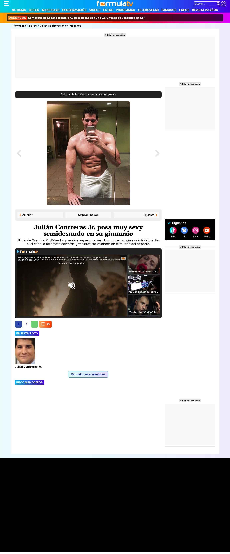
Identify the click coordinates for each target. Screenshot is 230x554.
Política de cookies (74, 513)
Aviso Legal (30, 513)
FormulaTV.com (13, 519)
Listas (53, 482)
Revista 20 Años (205, 10)
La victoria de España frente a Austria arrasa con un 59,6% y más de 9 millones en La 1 (76, 18)
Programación (74, 10)
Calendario (56, 478)
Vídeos (94, 10)
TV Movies (55, 485)
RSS (140, 513)
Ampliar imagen (88, 215)
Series (34, 10)
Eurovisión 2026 (147, 484)
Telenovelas (148, 10)
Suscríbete (189, 486)
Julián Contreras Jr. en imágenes (60, 25)
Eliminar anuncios (116, 34)
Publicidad (116, 513)
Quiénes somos (13, 513)
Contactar (130, 513)
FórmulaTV (19, 25)
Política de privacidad (50, 513)
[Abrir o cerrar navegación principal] (6, 3)
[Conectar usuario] (223, 3)
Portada (12, 474)
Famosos (169, 10)
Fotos (108, 10)
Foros (184, 10)
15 (48, 324)
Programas (125, 10)
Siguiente (148, 215)
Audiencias (51, 10)
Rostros (187, 474)
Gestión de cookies (98, 513)
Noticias (19, 10)
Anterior (27, 215)
